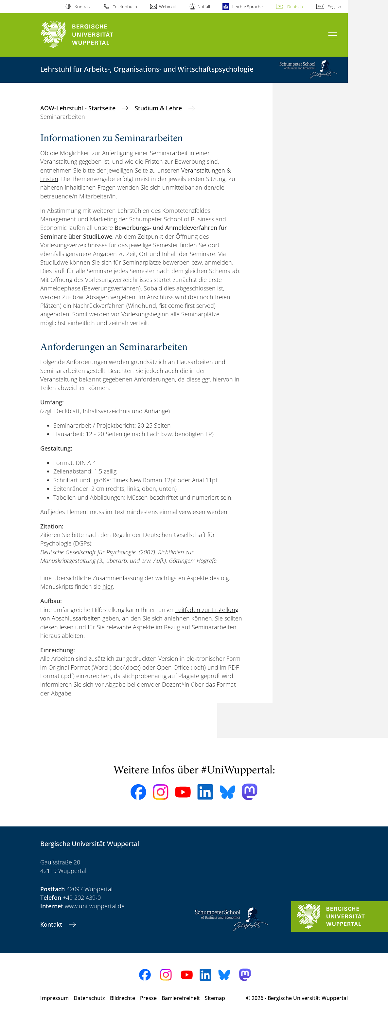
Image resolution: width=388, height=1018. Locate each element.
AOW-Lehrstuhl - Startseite (78, 108)
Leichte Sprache (247, 6)
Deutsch (295, 6)
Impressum (54, 998)
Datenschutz (89, 998)
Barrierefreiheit (181, 998)
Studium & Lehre (159, 108)
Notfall (204, 6)
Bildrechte (122, 998)
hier (107, 586)
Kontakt (52, 924)
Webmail (167, 6)
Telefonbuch (125, 6)
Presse (148, 998)
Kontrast (83, 6)
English (334, 6)
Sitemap (215, 998)
